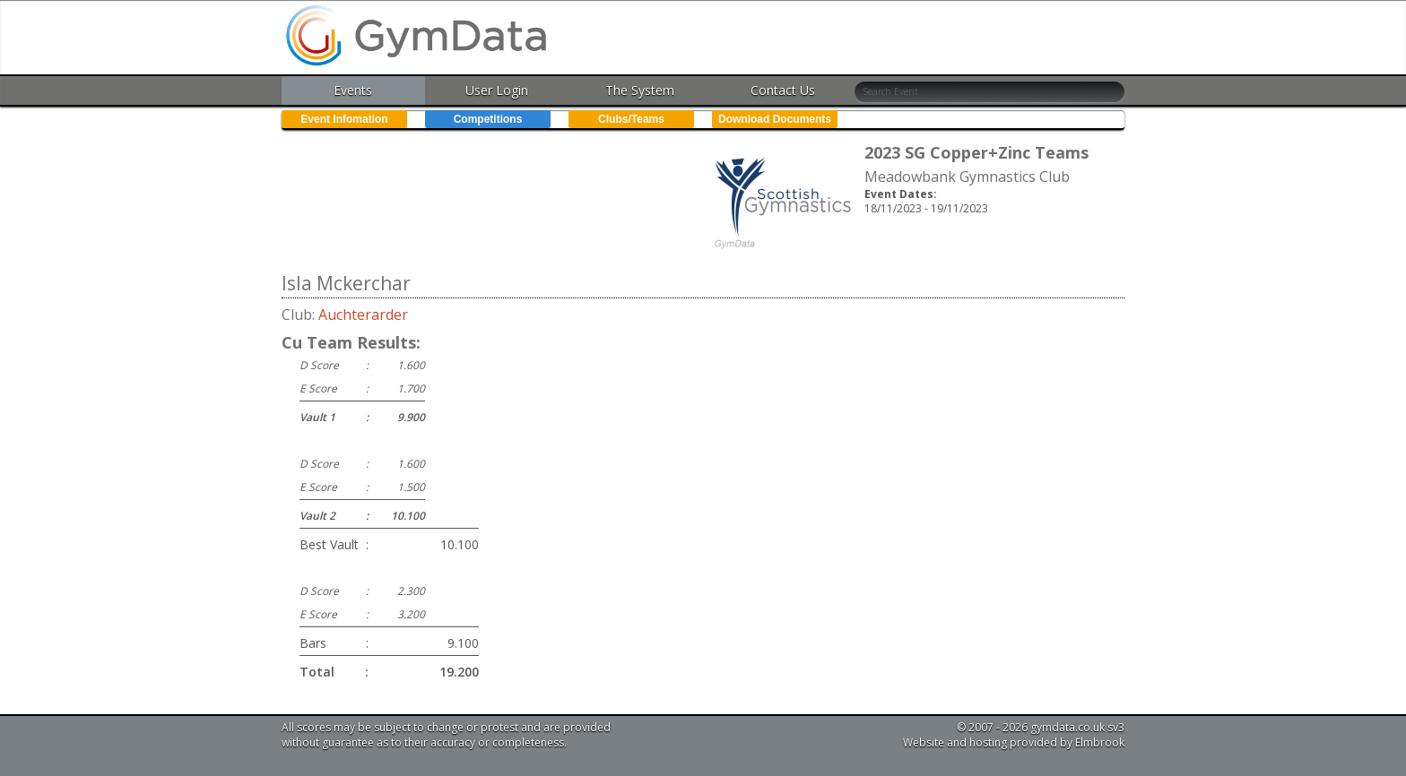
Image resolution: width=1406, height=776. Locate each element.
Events (353, 90)
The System (639, 90)
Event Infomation (343, 119)
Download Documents (774, 119)
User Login (496, 90)
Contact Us (783, 90)
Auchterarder (363, 314)
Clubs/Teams (631, 119)
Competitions (488, 119)
